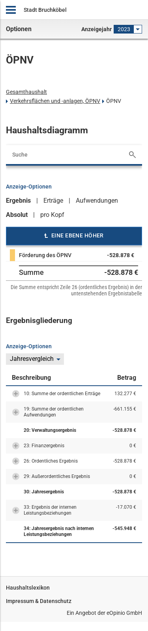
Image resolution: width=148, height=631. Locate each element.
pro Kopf (52, 214)
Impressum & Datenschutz (38, 601)
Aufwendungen (97, 200)
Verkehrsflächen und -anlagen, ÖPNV (55, 101)
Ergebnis (18, 200)
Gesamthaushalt (26, 92)
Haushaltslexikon (28, 587)
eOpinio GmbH (124, 613)
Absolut (17, 214)
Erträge (53, 200)
